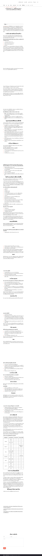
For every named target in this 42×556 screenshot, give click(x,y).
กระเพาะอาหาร (14, 5)
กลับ (17, 5)
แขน (8, 5)
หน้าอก (11, 5)
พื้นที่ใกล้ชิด (23, 5)
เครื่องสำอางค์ (21, 2)
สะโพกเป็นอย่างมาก (6, 26)
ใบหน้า (4, 5)
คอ (6, 5)
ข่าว (37, 2)
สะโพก (20, 5)
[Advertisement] (13, 16)
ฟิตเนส (34, 2)
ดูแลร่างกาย (30, 2)
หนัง (28, 5)
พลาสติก (25, 2)
